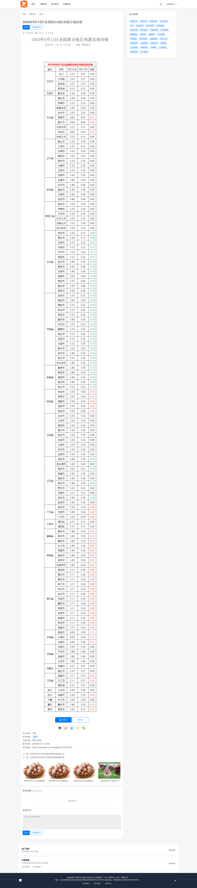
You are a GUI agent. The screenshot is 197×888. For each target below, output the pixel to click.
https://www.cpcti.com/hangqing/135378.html (52, 747)
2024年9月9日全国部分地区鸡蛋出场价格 (59, 781)
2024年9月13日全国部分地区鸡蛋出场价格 (34, 781)
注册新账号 (36, 27)
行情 (41, 14)
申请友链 (172, 863)
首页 (33, 4)
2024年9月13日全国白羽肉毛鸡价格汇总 (47, 754)
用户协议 (97, 883)
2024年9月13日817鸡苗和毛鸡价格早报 (47, 757)
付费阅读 (66, 4)
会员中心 (108, 883)
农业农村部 (26, 867)
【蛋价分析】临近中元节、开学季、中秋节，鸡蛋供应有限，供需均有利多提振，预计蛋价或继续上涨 (109, 781)
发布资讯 (55, 4)
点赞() (63, 720)
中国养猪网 (37, 867)
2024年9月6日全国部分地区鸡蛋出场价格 (84, 781)
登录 (26, 27)
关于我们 (86, 883)
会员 (171, 4)
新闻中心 (32, 14)
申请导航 (172, 850)
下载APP (43, 4)
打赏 (80, 720)
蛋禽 (35, 737)
